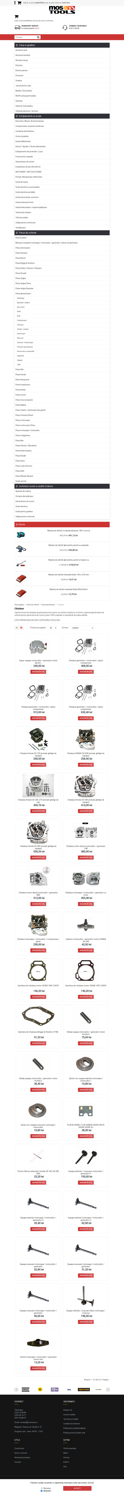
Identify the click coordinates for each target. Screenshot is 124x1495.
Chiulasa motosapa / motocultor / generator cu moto (85, 893)
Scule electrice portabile (25, 192)
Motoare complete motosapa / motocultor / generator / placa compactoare (47, 243)
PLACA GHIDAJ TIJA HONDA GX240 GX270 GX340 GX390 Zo (85, 1126)
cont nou (66, 2)
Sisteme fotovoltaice (24, 106)
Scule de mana (22, 182)
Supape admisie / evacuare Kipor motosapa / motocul (85, 1311)
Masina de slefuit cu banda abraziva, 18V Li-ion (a (68, 530)
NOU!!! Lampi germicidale (26, 96)
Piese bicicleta (21, 253)
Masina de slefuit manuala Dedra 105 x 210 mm (68, 574)
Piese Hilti (19, 369)
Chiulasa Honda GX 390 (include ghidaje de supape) (38, 847)
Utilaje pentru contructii (25, 517)
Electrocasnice (22, 70)
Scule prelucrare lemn (25, 202)
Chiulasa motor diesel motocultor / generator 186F (38, 893)
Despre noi (67, 1410)
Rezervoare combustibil (25, 351)
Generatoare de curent (25, 162)
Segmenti (20, 356)
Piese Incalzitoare (23, 385)
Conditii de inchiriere (71, 1424)
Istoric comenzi (20, 1453)
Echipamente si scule (30, 116)
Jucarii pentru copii (23, 86)
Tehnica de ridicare (23, 212)
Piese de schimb (27, 232)
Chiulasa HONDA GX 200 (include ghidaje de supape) (85, 754)
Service (66, 1457)
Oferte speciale (69, 1448)
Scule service (21, 481)
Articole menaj (22, 60)
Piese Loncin (21, 395)
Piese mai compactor (24, 400)
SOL (65, 1467)
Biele (19, 311)
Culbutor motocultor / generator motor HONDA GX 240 (86, 940)
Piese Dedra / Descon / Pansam (29, 268)
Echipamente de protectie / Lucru (29, 151)
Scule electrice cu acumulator (28, 187)
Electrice (19, 65)
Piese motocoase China (25, 425)
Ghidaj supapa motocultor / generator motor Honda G (86, 1033)
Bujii (18, 316)
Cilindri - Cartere (23, 329)
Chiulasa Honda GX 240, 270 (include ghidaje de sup (38, 801)
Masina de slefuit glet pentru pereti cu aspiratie (69, 545)
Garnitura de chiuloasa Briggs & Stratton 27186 (38, 1032)
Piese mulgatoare (23, 435)
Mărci (65, 1453)
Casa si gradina (27, 45)
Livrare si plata (69, 1415)
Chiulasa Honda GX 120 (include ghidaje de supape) (38, 754)
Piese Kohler (21, 390)
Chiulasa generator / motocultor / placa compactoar (86, 661)
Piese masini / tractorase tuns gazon (31, 410)
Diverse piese (21, 238)
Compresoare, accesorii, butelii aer (30, 126)
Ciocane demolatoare (24, 496)
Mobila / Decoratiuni (24, 91)
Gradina (19, 81)
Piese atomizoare (23, 248)
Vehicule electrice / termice (27, 111)
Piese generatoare (23, 294)
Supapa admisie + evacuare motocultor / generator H (85, 1172)
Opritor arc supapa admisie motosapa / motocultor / (86, 1079)
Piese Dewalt (21, 273)
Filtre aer (20, 338)
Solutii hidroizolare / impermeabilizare (31, 207)
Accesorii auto (21, 50)
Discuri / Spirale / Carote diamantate (31, 146)
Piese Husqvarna (22, 380)
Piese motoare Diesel (24, 415)
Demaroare (21, 334)
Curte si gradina (22, 136)
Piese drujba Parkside (24, 288)
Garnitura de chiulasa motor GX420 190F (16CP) (38, 985)
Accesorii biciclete (23, 55)
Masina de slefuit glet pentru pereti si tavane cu (69, 560)
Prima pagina (19, 605)
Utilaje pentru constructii (25, 223)
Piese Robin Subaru (24, 451)
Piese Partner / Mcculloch (26, 446)
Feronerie (19, 75)
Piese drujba (21, 278)
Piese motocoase (23, 420)
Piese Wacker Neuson (24, 476)
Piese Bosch (21, 258)
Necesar (47, 1488)
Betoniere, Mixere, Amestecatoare (30, 121)
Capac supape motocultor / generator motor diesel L (38, 661)
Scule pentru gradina (24, 511)
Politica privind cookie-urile (74, 1433)
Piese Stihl (20, 471)
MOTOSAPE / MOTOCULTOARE (28, 172)
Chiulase (20, 325)
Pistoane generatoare (25, 347)
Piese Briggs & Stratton (25, 263)
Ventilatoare (21, 228)
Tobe (18, 365)
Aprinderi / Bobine (23, 303)
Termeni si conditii (70, 1419)
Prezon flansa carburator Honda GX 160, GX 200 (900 (38, 1172)
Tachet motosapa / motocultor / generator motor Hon (38, 1358)
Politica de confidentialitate (74, 1428)
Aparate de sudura (23, 491)
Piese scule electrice (24, 466)
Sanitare (19, 101)
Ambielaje (20, 298)
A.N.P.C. (66, 1462)
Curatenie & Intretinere (25, 131)
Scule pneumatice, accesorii (27, 197)
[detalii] (91, 1483)
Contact (17, 1462)
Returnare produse (22, 1457)
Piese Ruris (20, 461)
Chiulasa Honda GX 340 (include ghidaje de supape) (86, 801)
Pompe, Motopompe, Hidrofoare (29, 177)
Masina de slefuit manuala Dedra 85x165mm (69, 589)
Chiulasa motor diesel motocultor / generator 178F (85, 847)
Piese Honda (21, 374)
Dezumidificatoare (23, 141)
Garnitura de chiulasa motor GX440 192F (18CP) (85, 985)
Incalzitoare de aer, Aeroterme (28, 167)
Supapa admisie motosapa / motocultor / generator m (38, 1219)
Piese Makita (21, 405)
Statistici (47, 1491)
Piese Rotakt (21, 456)
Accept (77, 1488)
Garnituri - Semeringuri (25, 342)
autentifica (39, 2)
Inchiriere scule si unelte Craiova (36, 486)
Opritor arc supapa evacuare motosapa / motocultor (38, 1126)
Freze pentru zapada (24, 157)
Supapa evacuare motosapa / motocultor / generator (38, 1265)
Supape (19, 360)
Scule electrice (22, 506)
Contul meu (19, 1448)
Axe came (20, 307)
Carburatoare (21, 320)
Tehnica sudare (22, 217)
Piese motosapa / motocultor (28, 430)
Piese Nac (20, 440)
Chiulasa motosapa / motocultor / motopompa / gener (38, 940)
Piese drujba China (23, 283)
